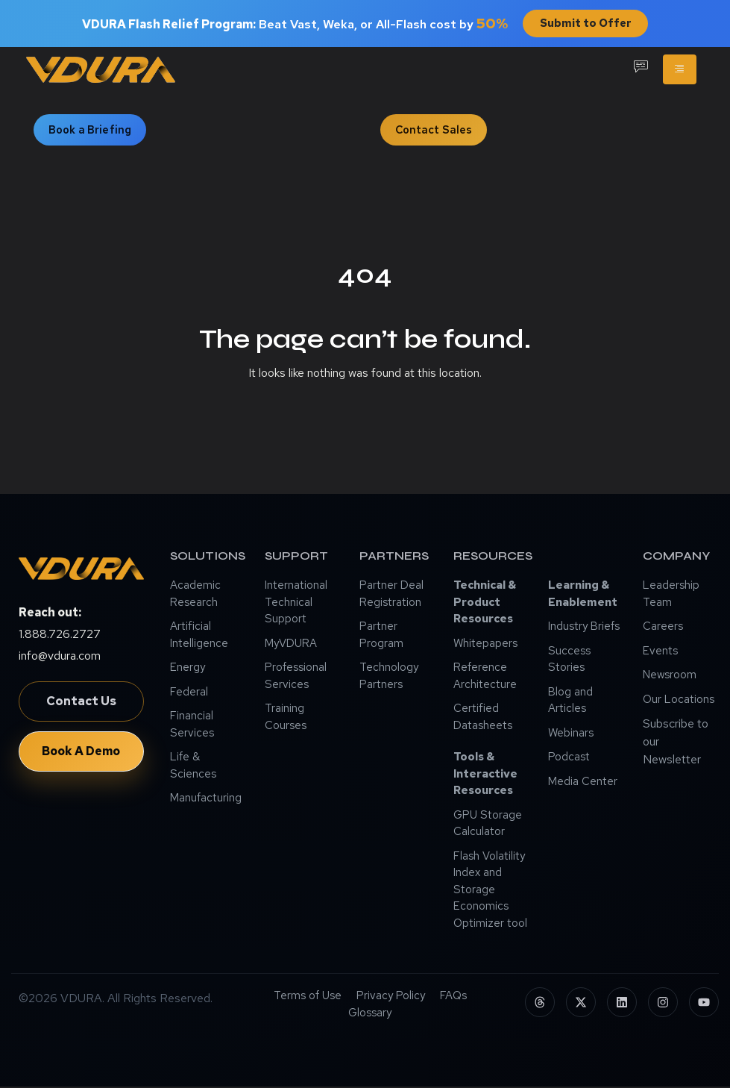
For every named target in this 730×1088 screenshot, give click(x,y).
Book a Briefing (89, 131)
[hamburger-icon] (679, 71)
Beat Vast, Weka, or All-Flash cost (293, 25)
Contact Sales (434, 131)
